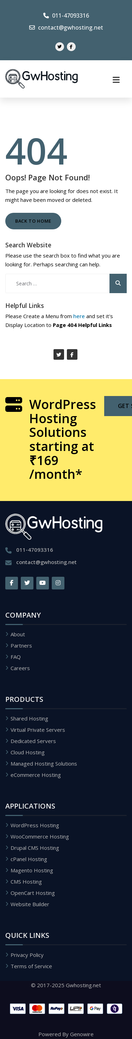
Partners (21, 645)
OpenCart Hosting (33, 892)
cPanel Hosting (29, 858)
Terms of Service (31, 966)
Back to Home (33, 221)
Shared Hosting (29, 718)
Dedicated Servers (33, 740)
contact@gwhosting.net (66, 27)
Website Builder (30, 904)
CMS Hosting (26, 881)
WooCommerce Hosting (40, 836)
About (18, 634)
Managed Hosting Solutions (44, 763)
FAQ (16, 656)
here (79, 316)
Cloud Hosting (28, 752)
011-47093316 (66, 15)
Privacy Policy (27, 954)
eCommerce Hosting (36, 774)
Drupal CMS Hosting (35, 847)
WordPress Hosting (35, 825)
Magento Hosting (32, 870)
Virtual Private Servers (38, 729)
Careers (20, 668)
